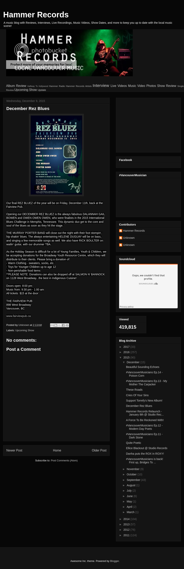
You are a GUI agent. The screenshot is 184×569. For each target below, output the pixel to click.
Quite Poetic (133, 442)
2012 (126, 529)
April (130, 506)
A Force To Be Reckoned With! (145, 420)
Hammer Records (36, 14)
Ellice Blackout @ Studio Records (146, 448)
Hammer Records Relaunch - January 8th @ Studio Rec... (145, 413)
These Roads (134, 389)
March (131, 512)
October (132, 474)
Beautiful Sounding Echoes (142, 367)
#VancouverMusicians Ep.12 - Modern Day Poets (144, 427)
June (130, 496)
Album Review (16, 85)
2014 (126, 519)
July (129, 490)
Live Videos (119, 85)
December (133, 362)
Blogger (114, 561)
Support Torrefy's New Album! (144, 400)
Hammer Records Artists (79, 86)
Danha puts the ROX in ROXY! (145, 453)
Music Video (136, 85)
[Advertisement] (144, 124)
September (134, 480)
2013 (126, 524)
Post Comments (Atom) (64, 460)
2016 (126, 352)
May (130, 501)
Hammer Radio (57, 86)
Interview (101, 85)
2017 (126, 346)
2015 (126, 357)
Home (57, 450)
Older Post (99, 450)
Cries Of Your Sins (137, 395)
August (131, 485)
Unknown (129, 237)
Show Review (166, 85)
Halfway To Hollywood (37, 86)
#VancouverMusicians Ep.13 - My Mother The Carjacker (146, 382)
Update (42, 89)
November (133, 469)
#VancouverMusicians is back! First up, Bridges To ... (144, 460)
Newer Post (14, 450)
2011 (126, 535)
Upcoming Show (25, 89)
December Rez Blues (139, 405)
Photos (151, 85)
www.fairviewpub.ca (18, 316)
